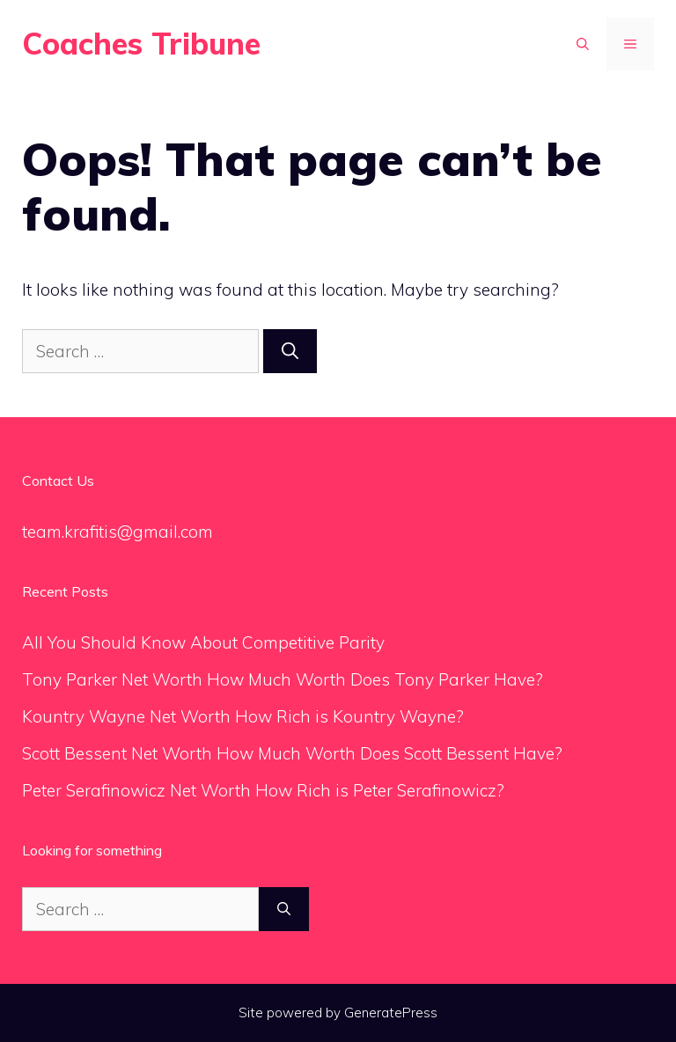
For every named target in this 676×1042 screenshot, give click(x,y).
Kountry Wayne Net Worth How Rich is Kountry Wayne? (243, 716)
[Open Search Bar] (582, 44)
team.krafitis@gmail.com (117, 531)
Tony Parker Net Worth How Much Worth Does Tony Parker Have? (282, 679)
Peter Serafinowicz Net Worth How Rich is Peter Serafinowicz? (263, 790)
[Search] (290, 351)
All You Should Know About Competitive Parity (205, 642)
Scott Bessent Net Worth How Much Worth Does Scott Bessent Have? (292, 753)
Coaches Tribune (141, 43)
